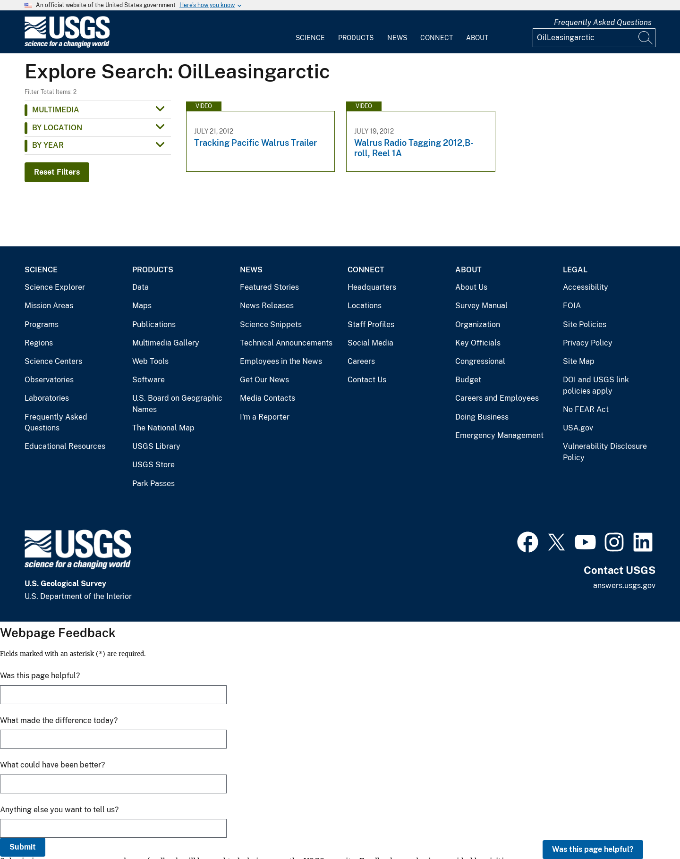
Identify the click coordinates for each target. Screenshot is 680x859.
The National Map (163, 427)
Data (140, 287)
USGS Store (153, 464)
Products (356, 38)
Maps (142, 305)
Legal (575, 269)
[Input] (594, 37)
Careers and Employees (497, 398)
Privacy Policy (587, 342)
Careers (361, 361)
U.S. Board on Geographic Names (177, 404)
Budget (468, 379)
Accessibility (585, 287)
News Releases (267, 305)
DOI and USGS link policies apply (596, 385)
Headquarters (372, 287)
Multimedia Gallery (165, 342)
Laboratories (47, 398)
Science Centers (53, 361)
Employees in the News (281, 361)
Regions (39, 342)
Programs (42, 324)
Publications (154, 324)
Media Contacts (267, 398)
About (477, 38)
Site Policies (584, 324)
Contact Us (367, 379)
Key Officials (478, 342)
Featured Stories (269, 287)
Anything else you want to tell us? (59, 809)
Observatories (49, 379)
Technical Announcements (286, 342)
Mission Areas (49, 305)
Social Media (370, 342)
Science (310, 38)
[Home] (67, 45)
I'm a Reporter (264, 417)
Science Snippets (271, 324)
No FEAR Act (586, 409)
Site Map (579, 361)
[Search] (646, 37)
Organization (477, 324)
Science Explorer (55, 287)
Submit (22, 846)
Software (148, 379)
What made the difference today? (59, 720)
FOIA (572, 305)
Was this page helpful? (593, 849)
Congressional (480, 361)
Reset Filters (57, 172)
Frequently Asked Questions (603, 22)
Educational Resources (65, 446)
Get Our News (264, 379)
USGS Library (156, 446)
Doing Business (482, 417)
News (397, 38)
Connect (436, 38)
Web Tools (150, 361)
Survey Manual (481, 305)
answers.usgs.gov (624, 585)
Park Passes (153, 483)
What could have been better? (52, 764)
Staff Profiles (371, 324)
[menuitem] (310, 32)
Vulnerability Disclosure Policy (605, 452)
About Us (471, 287)
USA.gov (578, 427)
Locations (365, 305)
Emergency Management (499, 435)
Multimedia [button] (55, 109)
